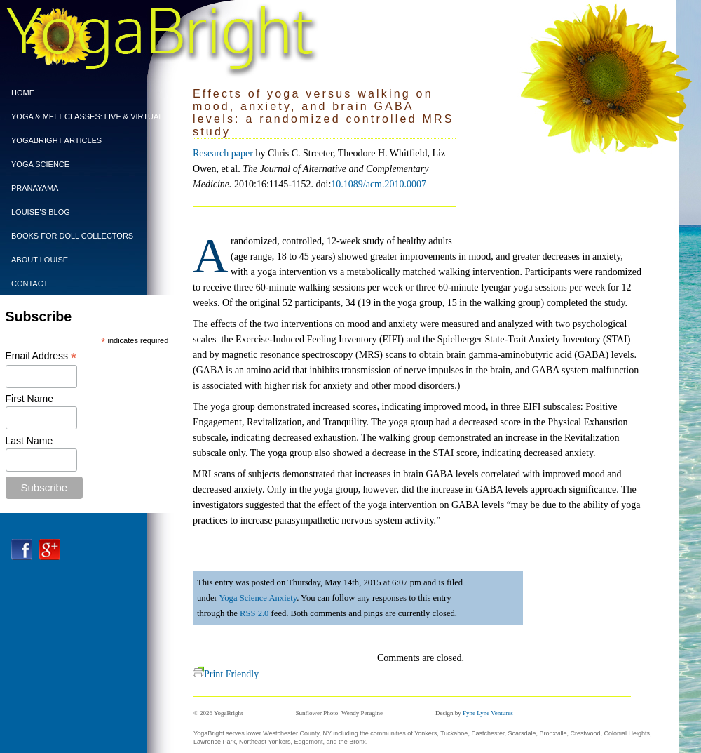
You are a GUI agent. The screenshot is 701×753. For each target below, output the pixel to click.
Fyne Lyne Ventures (488, 713)
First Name (29, 398)
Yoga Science (40, 164)
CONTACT (29, 283)
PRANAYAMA (34, 188)
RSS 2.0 (254, 613)
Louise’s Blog (40, 212)
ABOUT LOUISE (39, 259)
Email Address (41, 356)
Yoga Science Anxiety (258, 598)
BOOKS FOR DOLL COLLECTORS (72, 236)
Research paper (223, 153)
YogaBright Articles (56, 140)
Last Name (29, 440)
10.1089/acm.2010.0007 (378, 184)
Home (22, 92)
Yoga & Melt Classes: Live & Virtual (83, 116)
